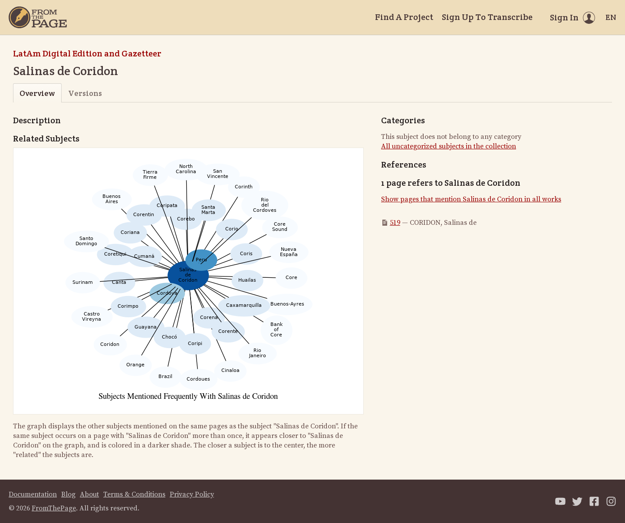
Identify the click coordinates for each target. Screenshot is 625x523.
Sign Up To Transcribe (487, 17)
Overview (37, 93)
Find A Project (404, 17)
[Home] (38, 17)
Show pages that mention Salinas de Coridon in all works (471, 199)
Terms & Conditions (134, 494)
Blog (68, 494)
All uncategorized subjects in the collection (448, 146)
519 (395, 222)
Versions (85, 93)
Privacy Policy (192, 494)
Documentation (33, 494)
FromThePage (54, 508)
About (89, 494)
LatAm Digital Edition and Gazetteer (87, 53)
